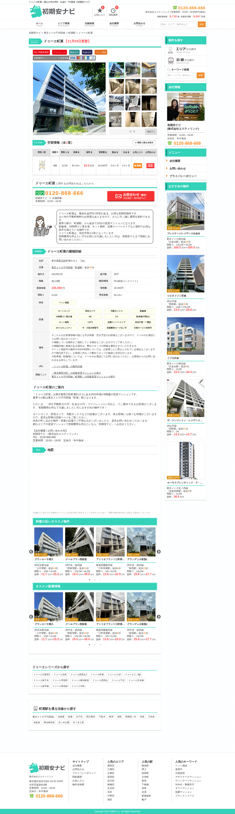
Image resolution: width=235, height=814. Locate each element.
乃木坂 (151, 716)
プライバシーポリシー (84, 773)
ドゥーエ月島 (78, 686)
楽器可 (178, 769)
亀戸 (144, 799)
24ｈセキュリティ (64, 328)
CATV (90, 322)
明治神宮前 (49, 722)
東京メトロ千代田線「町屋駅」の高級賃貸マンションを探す (83, 376)
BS (90, 316)
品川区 (111, 780)
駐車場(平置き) (143, 316)
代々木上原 (78, 722)
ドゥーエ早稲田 (60, 680)
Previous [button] (31, 552)
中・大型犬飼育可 (90, 328)
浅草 (144, 788)
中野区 (111, 795)
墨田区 (111, 765)
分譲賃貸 (180, 773)
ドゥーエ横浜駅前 (80, 680)
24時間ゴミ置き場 (64, 316)
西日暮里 (90, 716)
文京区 (111, 788)
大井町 (145, 776)
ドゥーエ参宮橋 (41, 686)
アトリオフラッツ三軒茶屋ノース (110, 559)
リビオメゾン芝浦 (176, 295)
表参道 (37, 722)
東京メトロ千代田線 (62, 267)
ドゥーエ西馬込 (100, 680)
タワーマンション (184, 788)
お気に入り (99, 11)
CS (116, 316)
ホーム (39, 24)
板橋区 (111, 784)
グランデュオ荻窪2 (137, 559)
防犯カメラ (90, 311)
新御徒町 (146, 795)
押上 (144, 769)
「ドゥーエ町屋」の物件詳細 (67, 366)
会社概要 (114, 24)
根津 (111, 716)
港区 (109, 799)
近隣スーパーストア (117, 322)
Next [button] (158, 552)
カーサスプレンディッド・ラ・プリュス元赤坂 (185, 482)
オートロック (64, 311)
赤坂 (142, 716)
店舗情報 (57, 198)
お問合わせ (139, 24)
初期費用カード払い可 (117, 328)
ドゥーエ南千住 (41, 680)
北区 (109, 792)
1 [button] (89, 580)
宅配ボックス (117, 311)
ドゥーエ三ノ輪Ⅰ (133, 674)
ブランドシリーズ (184, 795)
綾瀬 (70, 716)
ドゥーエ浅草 (60, 674)
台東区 (111, 773)
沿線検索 (89, 24)
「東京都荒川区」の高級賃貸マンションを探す (76, 373)
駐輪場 (143, 311)
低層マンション (183, 792)
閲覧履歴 (113, 11)
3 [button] (100, 580)
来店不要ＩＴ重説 (143, 322)
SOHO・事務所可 (184, 784)
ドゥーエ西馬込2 (78, 674)
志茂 (144, 792)
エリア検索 (64, 24)
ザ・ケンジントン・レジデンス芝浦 (185, 420)
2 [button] (95, 580)
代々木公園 (63, 722)
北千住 (79, 716)
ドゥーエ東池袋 (60, 686)
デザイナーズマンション (188, 776)
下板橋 (145, 784)
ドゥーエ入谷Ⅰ (114, 674)
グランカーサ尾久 (44, 559)
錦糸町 (145, 765)
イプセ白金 (173, 358)
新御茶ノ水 (130, 716)
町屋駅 (78, 267)
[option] (48, 552)
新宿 (144, 780)
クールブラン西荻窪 (76, 559)
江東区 (111, 769)
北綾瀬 (61, 716)
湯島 (119, 716)
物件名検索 (78, 784)
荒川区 (62, 260)
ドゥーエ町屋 (97, 674)
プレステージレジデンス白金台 (183, 233)
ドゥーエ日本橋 (136, 680)
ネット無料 (64, 322)
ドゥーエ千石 (118, 680)
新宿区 (111, 776)
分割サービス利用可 (143, 328)
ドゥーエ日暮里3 (42, 674)
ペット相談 (64, 302)
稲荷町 (145, 773)
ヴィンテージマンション (188, 780)
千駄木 (102, 716)
